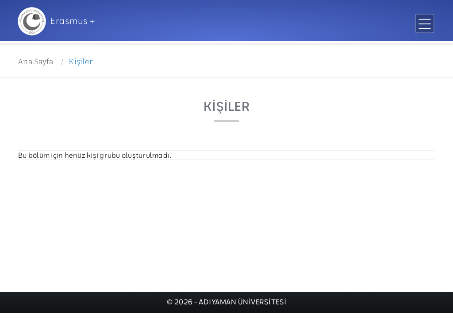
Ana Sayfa (35, 61)
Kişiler (80, 61)
